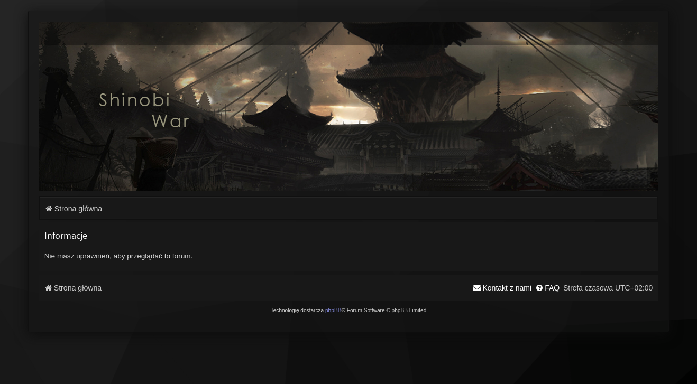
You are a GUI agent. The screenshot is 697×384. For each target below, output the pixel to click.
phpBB (333, 310)
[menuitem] (547, 288)
